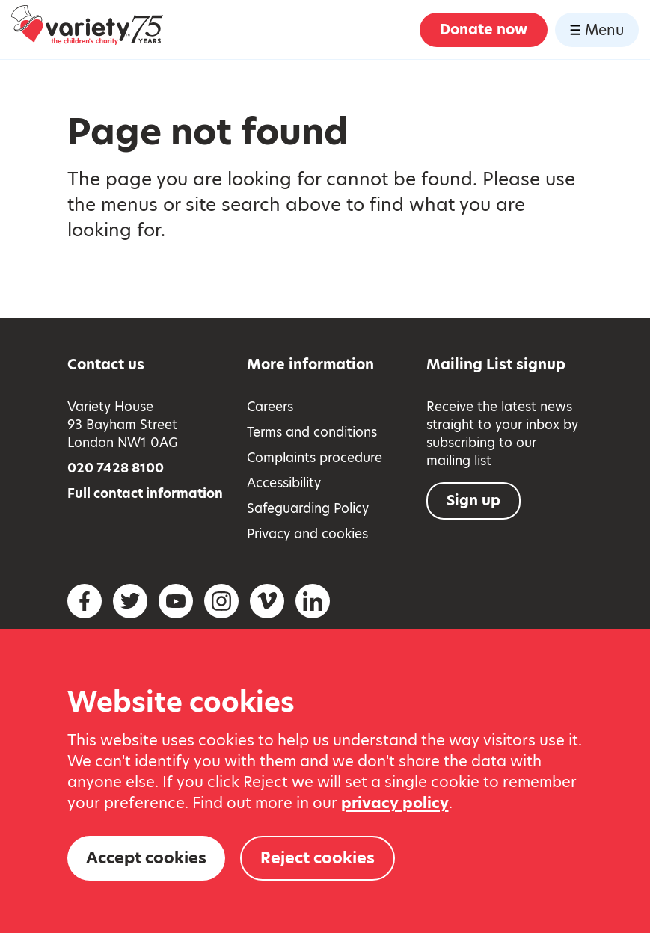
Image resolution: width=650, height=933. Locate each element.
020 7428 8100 (115, 468)
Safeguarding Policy (308, 508)
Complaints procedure (314, 457)
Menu (597, 30)
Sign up (473, 500)
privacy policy (395, 802)
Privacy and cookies (307, 534)
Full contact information (145, 493)
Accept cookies (146, 858)
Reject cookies (317, 858)
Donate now (483, 29)
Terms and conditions (312, 432)
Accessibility (284, 483)
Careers (270, 407)
